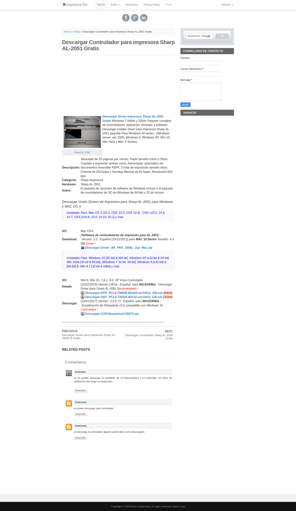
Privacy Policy (152, 4)
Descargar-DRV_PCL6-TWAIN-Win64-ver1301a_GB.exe (123, 292)
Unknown (81, 402)
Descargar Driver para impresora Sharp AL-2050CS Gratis (89, 336)
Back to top (179, 506)
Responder (81, 390)
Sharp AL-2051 (82, 152)
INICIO (101, 4)
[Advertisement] (118, 84)
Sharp (76, 31)
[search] (199, 36)
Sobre (115, 4)
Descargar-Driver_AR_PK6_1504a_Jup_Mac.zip (118, 247)
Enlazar (227, 4)
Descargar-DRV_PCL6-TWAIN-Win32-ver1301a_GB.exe (123, 297)
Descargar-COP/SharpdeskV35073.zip (112, 313)
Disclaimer (132, 4)
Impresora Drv (75, 5)
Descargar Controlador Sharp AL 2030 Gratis (149, 337)
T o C (168, 4)
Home (67, 31)
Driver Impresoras (140, 506)
